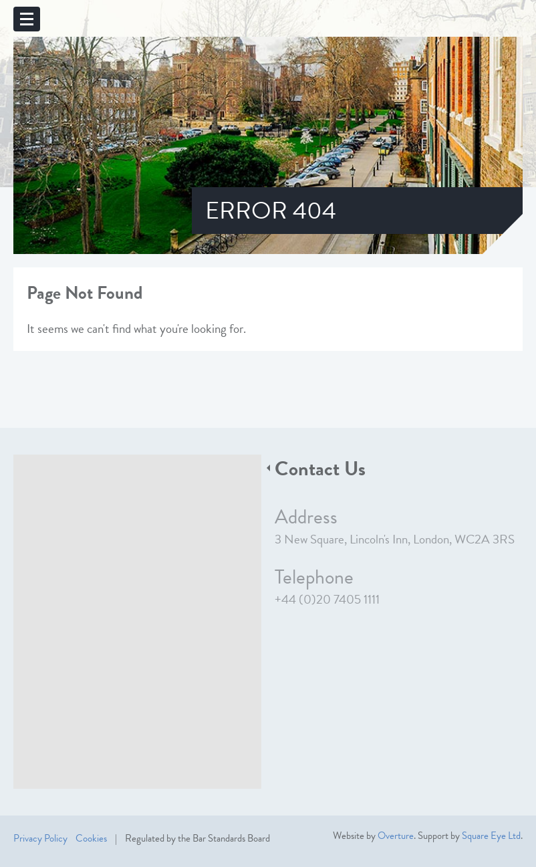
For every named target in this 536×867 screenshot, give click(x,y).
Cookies (91, 838)
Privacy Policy (40, 838)
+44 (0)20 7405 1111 (327, 599)
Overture (396, 835)
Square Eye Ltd (491, 835)
